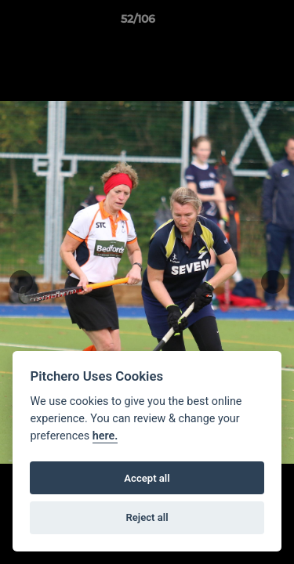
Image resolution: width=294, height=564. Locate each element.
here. (105, 436)
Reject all (146, 517)
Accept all (146, 478)
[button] (237, 23)
